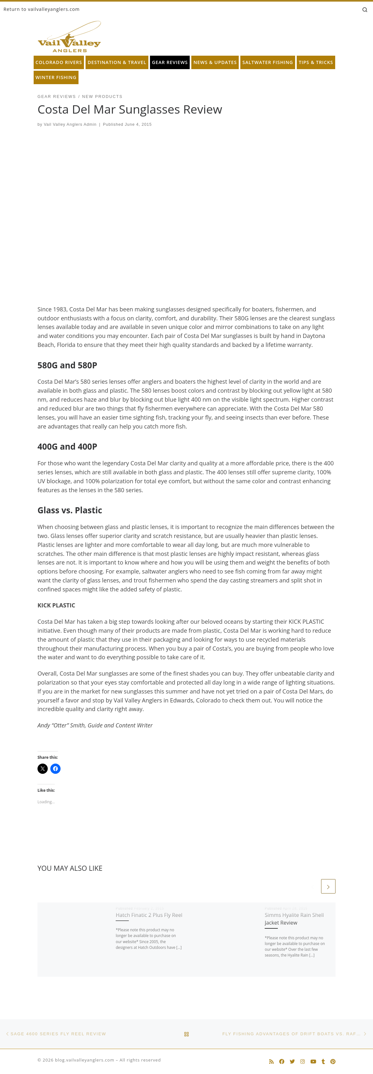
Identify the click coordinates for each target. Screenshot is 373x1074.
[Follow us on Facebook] (281, 1062)
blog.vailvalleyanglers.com (84, 1060)
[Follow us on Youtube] (313, 1062)
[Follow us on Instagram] (302, 1062)
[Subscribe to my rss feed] (271, 1062)
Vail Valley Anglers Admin (70, 124)
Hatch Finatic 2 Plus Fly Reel (149, 914)
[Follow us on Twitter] (292, 1062)
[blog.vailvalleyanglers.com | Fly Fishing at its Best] (69, 35)
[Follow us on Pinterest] (333, 1062)
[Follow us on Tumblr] (323, 1062)
